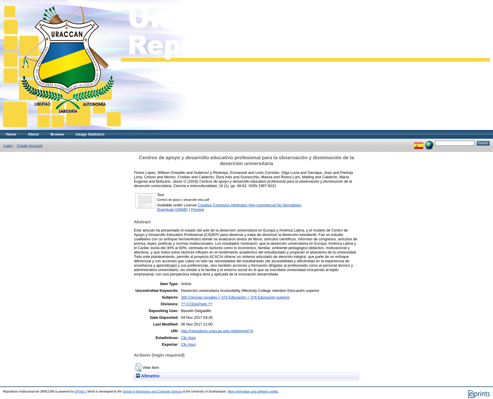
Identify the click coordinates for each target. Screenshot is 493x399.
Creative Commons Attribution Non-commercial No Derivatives (249, 205)
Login (8, 145)
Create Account (29, 145)
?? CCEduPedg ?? (196, 304)
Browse (57, 134)
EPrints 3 (81, 391)
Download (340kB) (172, 209)
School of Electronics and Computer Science (152, 391)
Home (11, 134)
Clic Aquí (188, 337)
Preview (197, 209)
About (33, 134)
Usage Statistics (90, 134)
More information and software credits (253, 391)
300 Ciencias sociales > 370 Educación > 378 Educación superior (235, 297)
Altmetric (148, 376)
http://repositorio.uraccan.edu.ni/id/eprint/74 (217, 331)
